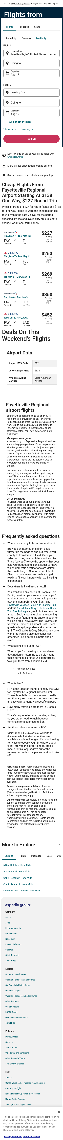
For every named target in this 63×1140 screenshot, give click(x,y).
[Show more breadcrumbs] (5, 4)
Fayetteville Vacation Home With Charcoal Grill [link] (31, 605)
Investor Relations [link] (13, 944)
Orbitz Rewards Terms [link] (15, 1058)
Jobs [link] (7, 923)
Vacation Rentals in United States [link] (20, 980)
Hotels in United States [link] (15, 974)
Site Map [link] (9, 950)
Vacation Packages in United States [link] (21, 996)
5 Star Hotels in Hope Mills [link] (17, 865)
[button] (31, 844)
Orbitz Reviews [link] (12, 1001)
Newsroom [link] (10, 939)
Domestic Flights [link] (12, 990)
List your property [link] (13, 928)
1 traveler (10, 129)
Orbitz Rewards (15, 156)
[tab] (9, 27)
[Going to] (31, 63)
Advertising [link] (10, 960)
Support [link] (8, 1077)
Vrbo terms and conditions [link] (17, 1053)
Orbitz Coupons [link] (12, 1007)
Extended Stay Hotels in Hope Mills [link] (21, 890)
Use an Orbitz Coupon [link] (15, 1099)
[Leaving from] (31, 93)
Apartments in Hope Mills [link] (16, 871)
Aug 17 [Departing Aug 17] (15, 74)
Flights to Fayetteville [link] (20, 4)
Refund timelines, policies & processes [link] (22, 1094)
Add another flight (18, 121)
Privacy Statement (13, 1136)
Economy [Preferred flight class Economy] (27, 129)
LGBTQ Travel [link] (11, 1012)
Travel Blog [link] (10, 1023)
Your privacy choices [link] (14, 1064)
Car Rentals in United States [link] (17, 985)
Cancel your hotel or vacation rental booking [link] (25, 1083)
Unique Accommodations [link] (16, 1017)
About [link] (8, 917)
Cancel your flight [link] (13, 1088)
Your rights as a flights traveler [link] (19, 1104)
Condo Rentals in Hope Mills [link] (18, 884)
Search (31, 138)
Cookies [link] (9, 1042)
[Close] (59, 1112)
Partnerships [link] (11, 933)
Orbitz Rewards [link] (12, 955)
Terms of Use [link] (11, 1047)
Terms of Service (31, 1136)
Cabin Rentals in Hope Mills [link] (17, 878)
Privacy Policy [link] (11, 1037)
